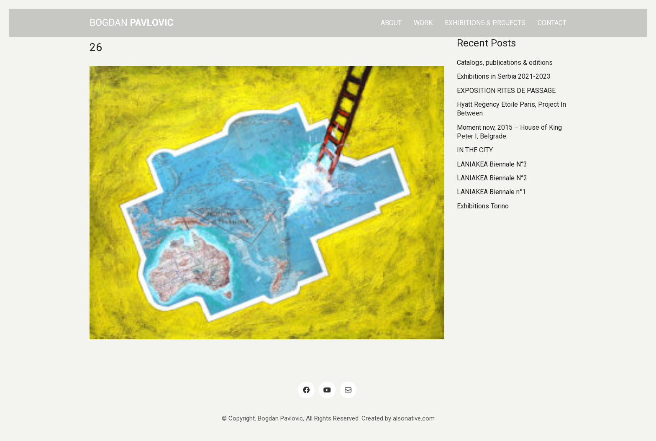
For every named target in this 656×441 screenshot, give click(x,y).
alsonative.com (414, 418)
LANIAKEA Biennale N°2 (492, 178)
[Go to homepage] (131, 23)
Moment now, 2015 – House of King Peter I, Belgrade (509, 131)
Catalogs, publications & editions (505, 63)
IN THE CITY (475, 150)
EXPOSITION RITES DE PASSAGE (506, 91)
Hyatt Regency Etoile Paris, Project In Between (511, 108)
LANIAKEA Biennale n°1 (491, 192)
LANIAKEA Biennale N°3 (492, 164)
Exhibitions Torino (483, 206)
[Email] (348, 390)
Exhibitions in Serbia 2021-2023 (504, 76)
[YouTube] (327, 390)
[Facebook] (306, 390)
